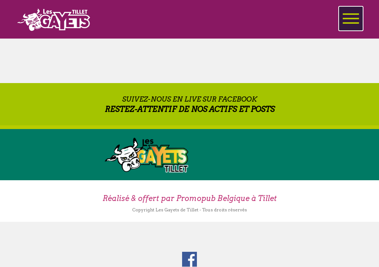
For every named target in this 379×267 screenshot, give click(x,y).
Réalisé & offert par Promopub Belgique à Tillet (190, 198)
